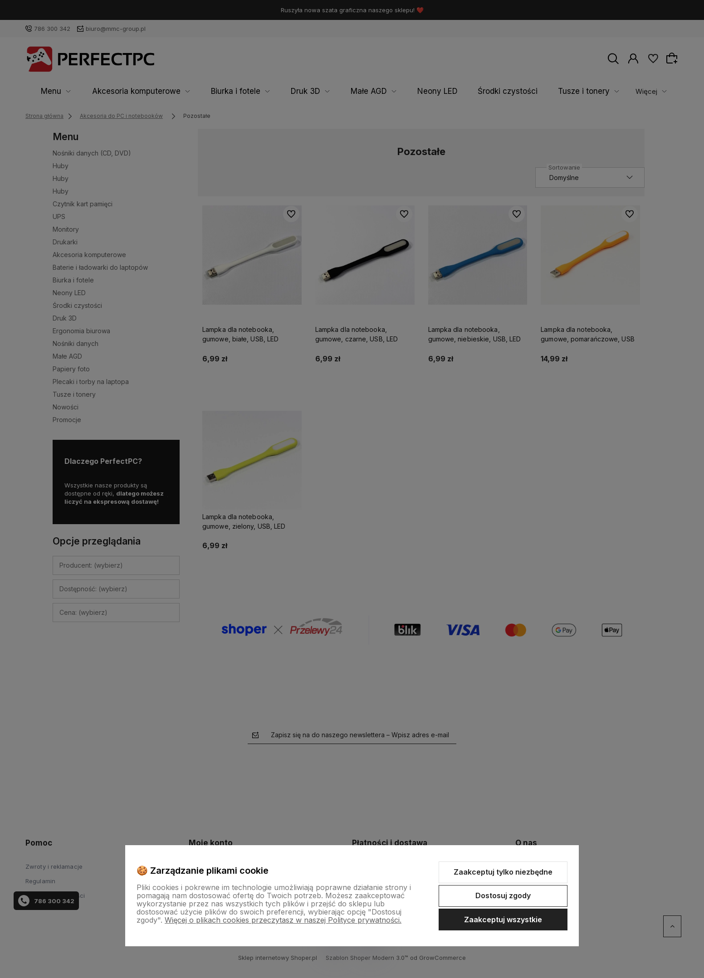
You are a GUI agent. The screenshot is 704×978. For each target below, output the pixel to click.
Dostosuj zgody (503, 895)
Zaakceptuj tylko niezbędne (503, 871)
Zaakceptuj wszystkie (503, 919)
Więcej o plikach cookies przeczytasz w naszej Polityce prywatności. (283, 919)
